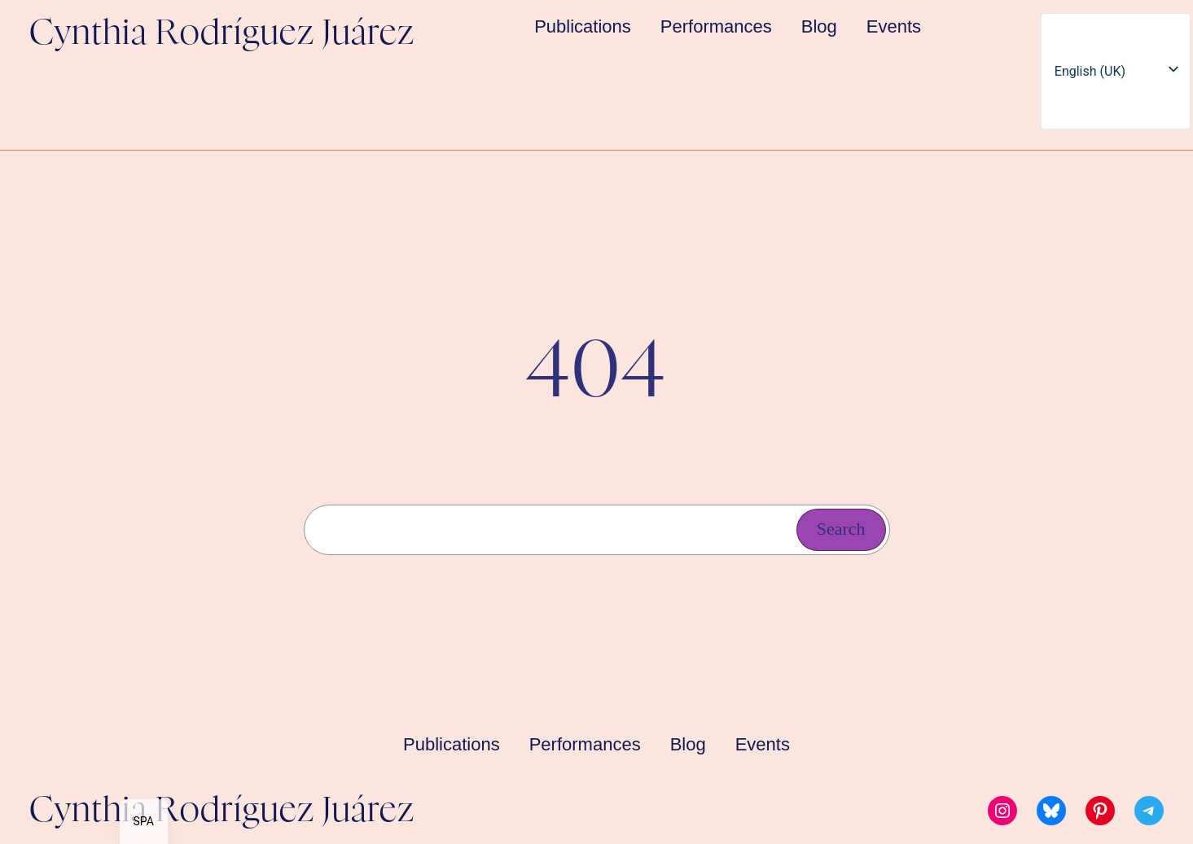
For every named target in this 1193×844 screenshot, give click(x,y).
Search (841, 528)
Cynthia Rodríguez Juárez (221, 33)
